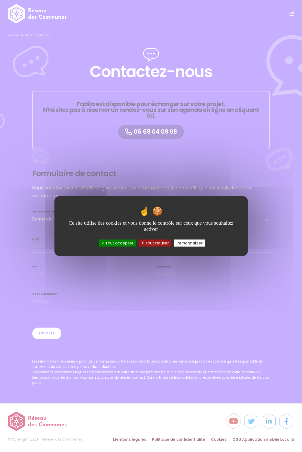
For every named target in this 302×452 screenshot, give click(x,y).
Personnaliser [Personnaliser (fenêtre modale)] (190, 243)
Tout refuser (155, 243)
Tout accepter (117, 243)
